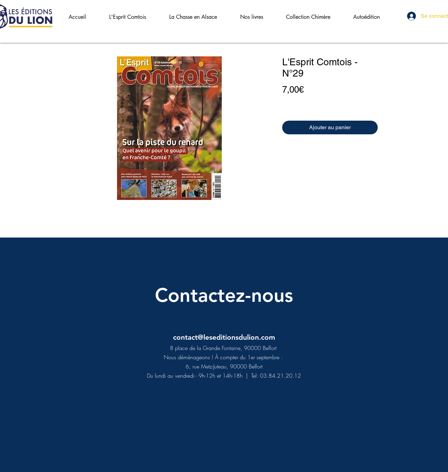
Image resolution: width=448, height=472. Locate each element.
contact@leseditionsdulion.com (224, 337)
